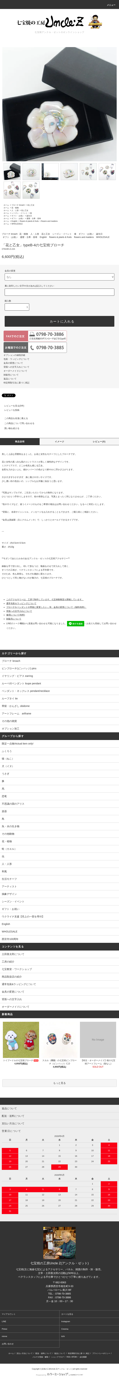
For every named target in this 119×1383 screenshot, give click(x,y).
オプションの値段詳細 (14, 355)
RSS (68, 1357)
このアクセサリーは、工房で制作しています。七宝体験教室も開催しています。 (45, 599)
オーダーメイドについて (15, 371)
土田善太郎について (13, 954)
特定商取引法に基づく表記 (16, 382)
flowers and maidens (49, 221)
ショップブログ (57, 1357)
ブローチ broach (18, 205)
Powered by (59, 1375)
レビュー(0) (99, 441)
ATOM (74, 1357)
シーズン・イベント (19, 213)
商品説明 (20, 441)
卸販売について (11, 375)
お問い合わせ (8, 1344)
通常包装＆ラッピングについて (21, 603)
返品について (10, 379)
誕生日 (29, 216)
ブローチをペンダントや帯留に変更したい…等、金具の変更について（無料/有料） (46, 607)
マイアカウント (9, 1314)
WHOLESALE (17, 224)
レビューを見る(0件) (12, 406)
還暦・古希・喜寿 (34, 218)
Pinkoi (4, 1329)
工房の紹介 (8, 961)
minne (4, 1336)
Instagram (65, 1321)
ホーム (6, 205)
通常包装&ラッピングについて (19, 984)
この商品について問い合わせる (17, 423)
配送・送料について (43, 1353)
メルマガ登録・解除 (40, 1357)
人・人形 (15, 210)
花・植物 (15, 208)
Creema (64, 1329)
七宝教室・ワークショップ (17, 969)
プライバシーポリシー (101, 1353)
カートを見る (67, 1314)
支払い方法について (24, 1353)
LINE (4, 1321)
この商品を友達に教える (14, 418)
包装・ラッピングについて (16, 359)
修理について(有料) (15, 615)
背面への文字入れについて (16, 367)
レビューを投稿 (9, 410)
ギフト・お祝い (17, 216)
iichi (63, 1336)
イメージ (59, 441)
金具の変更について (13, 363)
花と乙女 (30, 205)
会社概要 (83, 1357)
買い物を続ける (9, 428)
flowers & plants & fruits (29, 221)
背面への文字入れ (12, 999)
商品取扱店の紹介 (12, 976)
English (14, 221)
